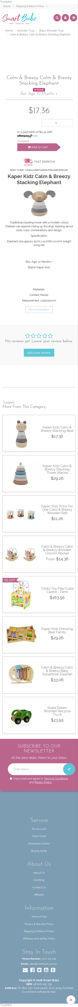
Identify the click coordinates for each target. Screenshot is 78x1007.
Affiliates (39, 894)
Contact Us (39, 887)
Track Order (39, 836)
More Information (39, 309)
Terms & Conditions (56, 778)
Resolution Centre (39, 843)
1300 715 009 (49, 958)
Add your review (39, 352)
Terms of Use (39, 916)
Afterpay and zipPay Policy (39, 938)
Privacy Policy (43, 782)
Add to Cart (38, 147)
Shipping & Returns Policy (30, 6)
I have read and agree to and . (39, 780)
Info (35, 135)
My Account (39, 828)
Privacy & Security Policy (39, 924)
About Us (39, 872)
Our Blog (39, 880)
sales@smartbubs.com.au (43, 963)
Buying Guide (39, 850)
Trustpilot (6, 1)
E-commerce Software (34, 991)
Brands (7, 6)
